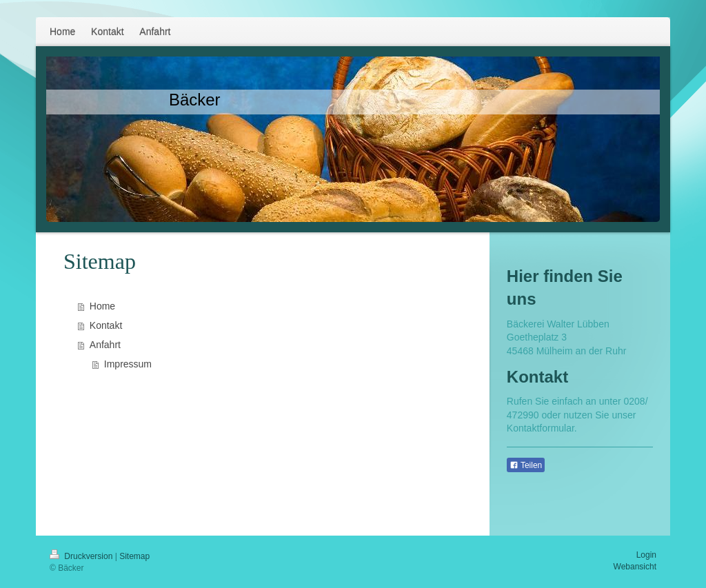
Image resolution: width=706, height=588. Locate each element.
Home (102, 306)
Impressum (128, 363)
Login (646, 555)
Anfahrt (105, 344)
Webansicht (635, 566)
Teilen (526, 465)
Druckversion (82, 556)
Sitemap (134, 556)
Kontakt (106, 325)
